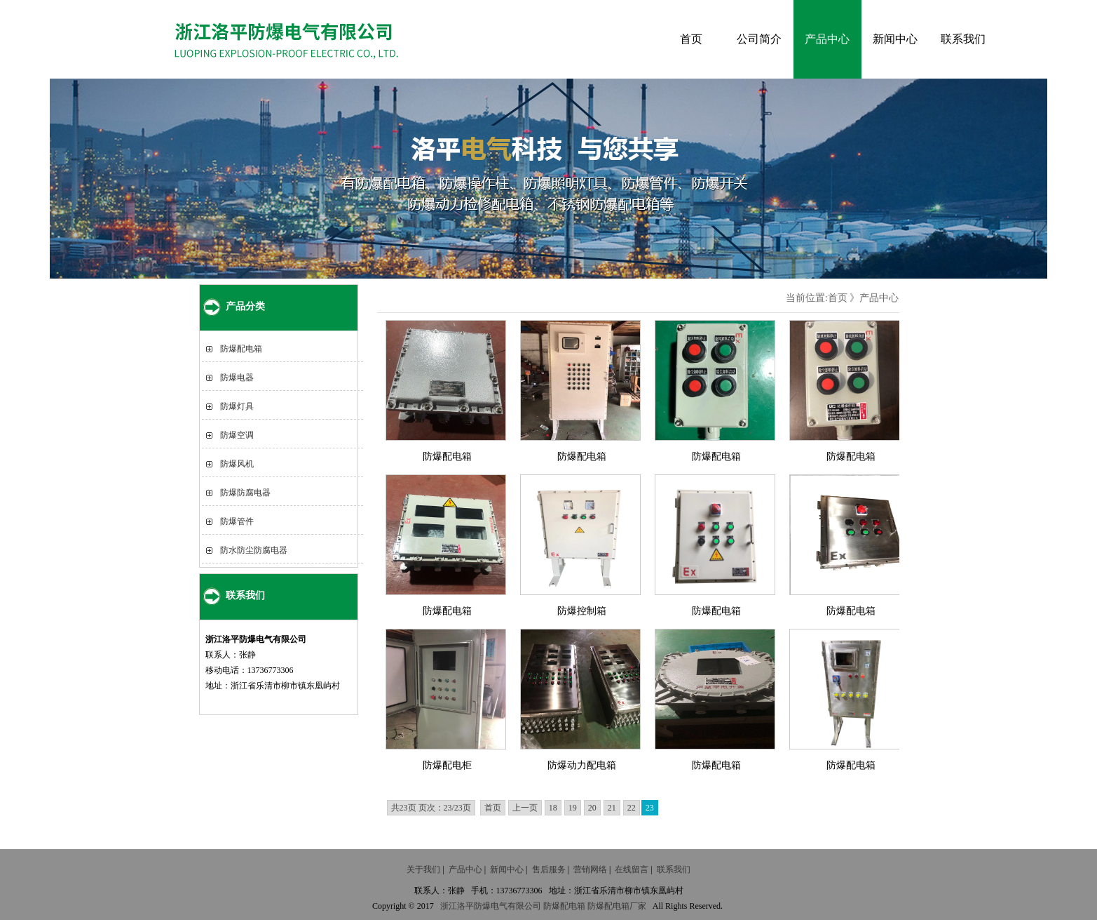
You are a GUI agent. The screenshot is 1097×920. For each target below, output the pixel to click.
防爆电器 (237, 377)
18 (553, 808)
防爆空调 (237, 435)
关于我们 (423, 869)
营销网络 (590, 869)
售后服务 (549, 869)
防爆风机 (237, 464)
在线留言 (631, 869)
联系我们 (963, 39)
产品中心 (827, 39)
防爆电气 (490, 906)
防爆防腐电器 (245, 493)
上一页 (525, 808)
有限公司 (524, 906)
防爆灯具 (237, 406)
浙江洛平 (457, 906)
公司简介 (759, 39)
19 (572, 808)
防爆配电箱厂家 (616, 906)
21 (612, 808)
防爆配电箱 (241, 349)
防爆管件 (237, 521)
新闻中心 (895, 39)
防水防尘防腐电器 (253, 550)
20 (592, 808)
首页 (691, 39)
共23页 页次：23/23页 (431, 808)
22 (631, 808)
